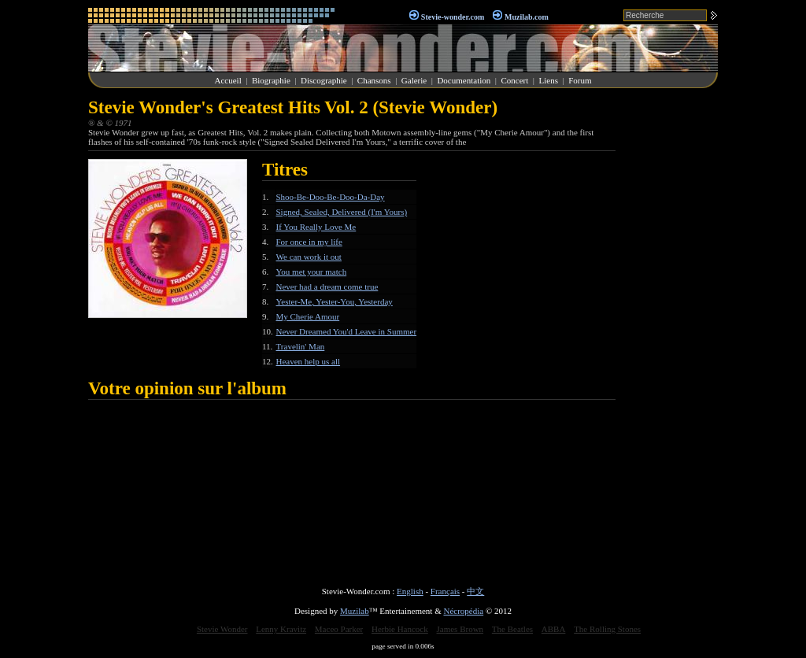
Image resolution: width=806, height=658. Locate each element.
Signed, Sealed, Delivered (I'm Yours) (342, 211)
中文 (475, 591)
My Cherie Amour (308, 316)
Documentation (463, 80)
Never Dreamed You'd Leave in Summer (346, 331)
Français (445, 591)
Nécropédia (463, 610)
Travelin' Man (300, 346)
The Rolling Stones (607, 629)
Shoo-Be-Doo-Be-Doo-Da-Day (330, 196)
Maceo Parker (339, 629)
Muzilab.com (527, 17)
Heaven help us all (308, 361)
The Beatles (512, 629)
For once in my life (309, 241)
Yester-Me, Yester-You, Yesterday (334, 301)
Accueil (228, 80)
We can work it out (309, 256)
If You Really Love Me (316, 226)
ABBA (554, 629)
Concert (514, 80)
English (410, 591)
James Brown (460, 629)
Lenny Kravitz (281, 629)
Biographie (271, 80)
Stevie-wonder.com (452, 17)
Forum (579, 80)
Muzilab (354, 610)
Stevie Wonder (222, 629)
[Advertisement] (670, 334)
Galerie (414, 80)
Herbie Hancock (400, 629)
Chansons (374, 80)
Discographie (324, 80)
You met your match (311, 271)
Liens (547, 80)
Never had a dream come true (327, 286)
